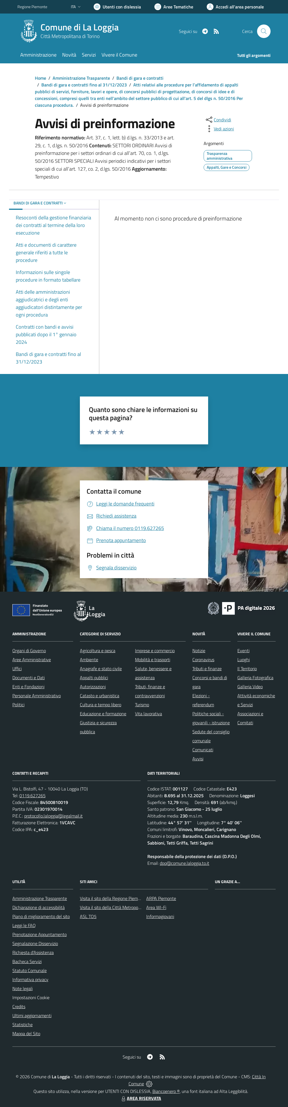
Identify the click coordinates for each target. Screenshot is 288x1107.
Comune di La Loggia (79, 27)
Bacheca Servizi (27, 961)
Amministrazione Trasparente (81, 78)
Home (40, 78)
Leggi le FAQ (24, 925)
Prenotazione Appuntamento (39, 934)
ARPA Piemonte (161, 898)
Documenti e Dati (28, 677)
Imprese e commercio (155, 650)
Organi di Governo (29, 650)
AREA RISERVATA (140, 1098)
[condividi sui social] (218, 119)
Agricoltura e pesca (97, 650)
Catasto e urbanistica (99, 695)
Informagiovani (160, 916)
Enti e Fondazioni (28, 686)
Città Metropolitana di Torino (70, 36)
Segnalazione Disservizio (35, 943)
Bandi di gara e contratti (139, 78)
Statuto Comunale (29, 970)
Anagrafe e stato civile (101, 668)
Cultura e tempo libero (100, 704)
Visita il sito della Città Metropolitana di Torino (122, 907)
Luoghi (243, 659)
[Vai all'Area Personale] (235, 7)
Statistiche (22, 1024)
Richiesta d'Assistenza (33, 952)
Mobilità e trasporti (152, 659)
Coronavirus (203, 659)
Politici (18, 704)
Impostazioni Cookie (31, 997)
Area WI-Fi (156, 907)
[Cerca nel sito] (264, 31)
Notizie (198, 650)
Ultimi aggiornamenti (31, 1015)
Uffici (17, 668)
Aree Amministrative (31, 659)
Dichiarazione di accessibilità (38, 907)
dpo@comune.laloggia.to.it (184, 863)
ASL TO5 (88, 916)
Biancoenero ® (166, 1091)
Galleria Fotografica (255, 677)
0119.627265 (32, 795)
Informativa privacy (30, 979)
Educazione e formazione (103, 713)
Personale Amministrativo (36, 695)
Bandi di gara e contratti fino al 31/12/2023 (84, 84)
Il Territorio (247, 668)
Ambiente (89, 659)
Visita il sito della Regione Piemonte (113, 898)
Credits (18, 1006)
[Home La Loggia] (71, 31)
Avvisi (197, 758)
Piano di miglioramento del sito (41, 916)
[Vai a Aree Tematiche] (174, 7)
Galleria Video (250, 686)
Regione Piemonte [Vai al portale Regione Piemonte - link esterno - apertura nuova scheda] (32, 7)
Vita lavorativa (148, 713)
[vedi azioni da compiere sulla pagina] (219, 128)
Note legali (22, 988)
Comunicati (202, 749)
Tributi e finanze (207, 668)
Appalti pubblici (94, 677)
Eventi (243, 650)
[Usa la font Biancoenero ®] (117, 7)
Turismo (142, 704)
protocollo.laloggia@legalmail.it (53, 815)
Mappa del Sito (26, 1033)
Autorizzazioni (93, 686)
